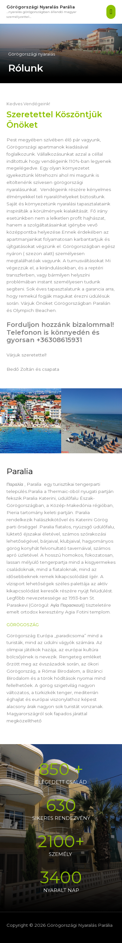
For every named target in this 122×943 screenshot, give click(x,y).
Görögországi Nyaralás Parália (41, 7)
